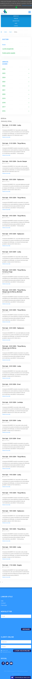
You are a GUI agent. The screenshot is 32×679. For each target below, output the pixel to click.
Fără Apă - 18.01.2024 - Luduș (11, 547)
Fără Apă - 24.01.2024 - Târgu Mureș (14, 310)
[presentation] (12, 622)
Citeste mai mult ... (6, 137)
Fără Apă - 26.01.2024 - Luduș (11, 252)
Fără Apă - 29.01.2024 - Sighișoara (13, 234)
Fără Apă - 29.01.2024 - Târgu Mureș (14, 216)
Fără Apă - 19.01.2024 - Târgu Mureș (14, 493)
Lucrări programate (8, 49)
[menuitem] (16, 45)
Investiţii (16, 21)
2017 (3, 107)
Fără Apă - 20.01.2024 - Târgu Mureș (14, 456)
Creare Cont (4, 650)
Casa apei (4, 605)
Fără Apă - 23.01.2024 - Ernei (11, 384)
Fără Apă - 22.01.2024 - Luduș (11, 420)
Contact (3, 603)
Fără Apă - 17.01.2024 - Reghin (12, 565)
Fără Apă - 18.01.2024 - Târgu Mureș (14, 529)
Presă (16, 18)
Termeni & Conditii (27, 5)
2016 (3, 111)
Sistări (5, 32)
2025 (3, 73)
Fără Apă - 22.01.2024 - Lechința (12, 402)
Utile (2, 601)
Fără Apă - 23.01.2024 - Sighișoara (13, 328)
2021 (3, 90)
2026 (3, 69)
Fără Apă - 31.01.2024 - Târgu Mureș (14, 143)
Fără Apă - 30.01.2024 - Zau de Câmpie (14, 161)
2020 (3, 94)
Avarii (10, 32)
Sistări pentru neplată (8, 53)
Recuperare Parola (6, 652)
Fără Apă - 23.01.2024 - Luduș (11, 366)
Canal (16, 25)
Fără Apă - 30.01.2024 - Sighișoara (13, 179)
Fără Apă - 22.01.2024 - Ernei (11, 438)
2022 (3, 86)
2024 (3, 77)
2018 (3, 102)
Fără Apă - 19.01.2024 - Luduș (11, 474)
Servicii (16, 16)
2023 (3, 82)
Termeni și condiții (16, 674)
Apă (16, 23)
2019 (3, 98)
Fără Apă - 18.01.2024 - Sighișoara (13, 511)
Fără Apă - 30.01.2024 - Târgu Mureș (14, 197)
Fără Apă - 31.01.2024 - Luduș (11, 125)
